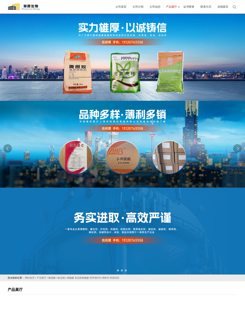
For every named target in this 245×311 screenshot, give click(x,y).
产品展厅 (41, 278)
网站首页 (30, 278)
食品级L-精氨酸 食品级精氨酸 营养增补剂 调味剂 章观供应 (88, 278)
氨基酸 (52, 278)
